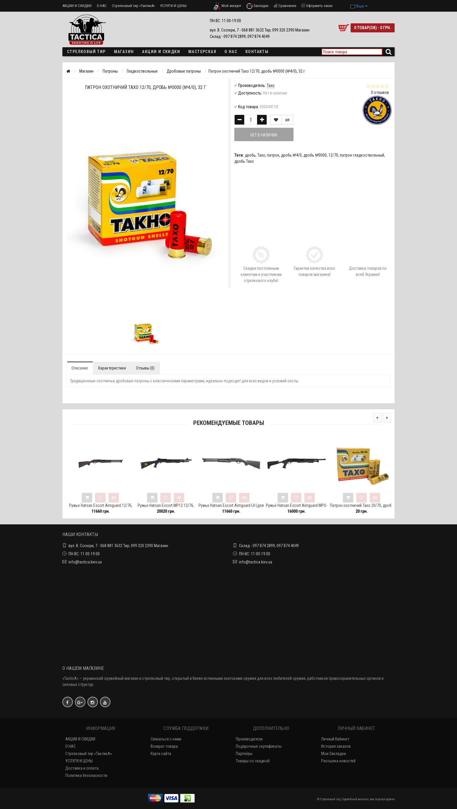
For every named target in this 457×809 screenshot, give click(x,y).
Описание (79, 368)
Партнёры (244, 753)
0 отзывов (380, 92)
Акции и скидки (161, 51)
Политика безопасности (86, 775)
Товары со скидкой (253, 761)
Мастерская (202, 51)
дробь (250, 155)
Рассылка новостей (338, 761)
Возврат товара (164, 746)
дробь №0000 (315, 155)
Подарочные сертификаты (259, 746)
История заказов (336, 746)
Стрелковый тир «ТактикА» (133, 5)
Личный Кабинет (335, 739)
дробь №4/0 (291, 155)
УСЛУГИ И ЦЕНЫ (173, 5)
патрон (273, 155)
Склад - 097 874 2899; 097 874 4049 (269, 545)
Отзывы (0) (145, 368)
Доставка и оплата (82, 768)
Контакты (256, 51)
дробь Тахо (244, 161)
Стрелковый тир (86, 51)
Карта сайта (161, 753)
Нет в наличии (264, 135)
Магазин (124, 51)
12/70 (333, 155)
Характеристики (112, 368)
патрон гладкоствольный (362, 155)
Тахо (261, 155)
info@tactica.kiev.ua (85, 562)
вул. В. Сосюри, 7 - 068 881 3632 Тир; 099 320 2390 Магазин (118, 545)
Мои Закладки (333, 753)
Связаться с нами (166, 739)
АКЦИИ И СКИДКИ (77, 5)
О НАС (102, 5)
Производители (249, 739)
